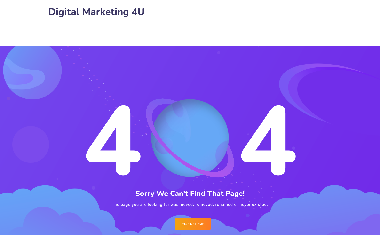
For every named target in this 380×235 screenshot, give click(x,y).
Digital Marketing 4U (96, 12)
